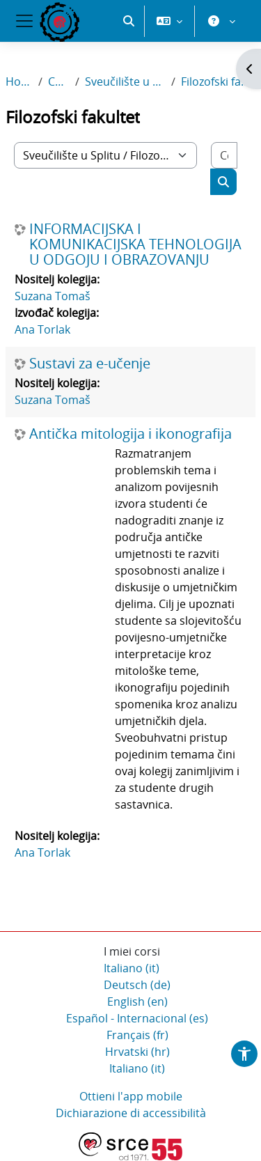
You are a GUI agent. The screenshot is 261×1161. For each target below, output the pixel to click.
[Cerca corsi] (224, 156)
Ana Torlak (42, 330)
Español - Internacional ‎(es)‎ (137, 1019)
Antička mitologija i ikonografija (130, 434)
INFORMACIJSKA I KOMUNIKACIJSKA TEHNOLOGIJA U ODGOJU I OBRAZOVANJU (135, 245)
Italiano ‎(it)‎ (131, 968)
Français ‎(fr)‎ (137, 1035)
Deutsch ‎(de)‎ (137, 985)
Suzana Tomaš (52, 296)
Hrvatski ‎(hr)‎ (137, 1052)
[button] (128, 70)
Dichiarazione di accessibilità (131, 1113)
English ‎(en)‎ (137, 1002)
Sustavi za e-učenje (89, 364)
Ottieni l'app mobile (130, 1097)
